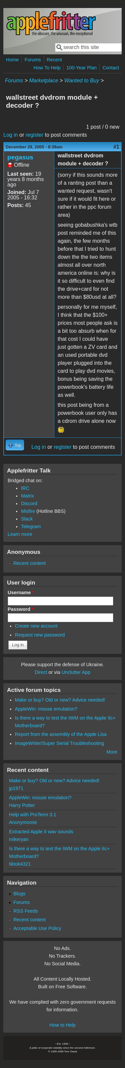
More (111, 752)
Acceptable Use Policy (37, 928)
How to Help (62, 1025)
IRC (25, 488)
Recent (54, 59)
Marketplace (43, 80)
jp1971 (16, 788)
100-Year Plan (81, 67)
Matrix (27, 495)
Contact (110, 67)
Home (12, 59)
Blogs (19, 893)
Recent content (29, 563)
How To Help (46, 67)
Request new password (40, 635)
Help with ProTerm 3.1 (32, 814)
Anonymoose (23, 822)
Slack (27, 518)
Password (21, 609)
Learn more (20, 534)
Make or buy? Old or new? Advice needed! (60, 700)
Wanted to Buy (81, 80)
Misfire (28, 511)
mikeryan (18, 839)
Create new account (36, 626)
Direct (41, 672)
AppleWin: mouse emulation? (46, 709)
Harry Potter (22, 805)
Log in (10, 135)
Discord (29, 503)
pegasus (20, 157)
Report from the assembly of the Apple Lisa (61, 734)
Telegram (31, 526)
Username (21, 592)
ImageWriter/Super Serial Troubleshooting (59, 743)
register (34, 135)
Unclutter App (76, 672)
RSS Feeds (25, 911)
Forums (33, 59)
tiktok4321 (20, 864)
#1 (116, 147)
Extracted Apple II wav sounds (41, 831)
